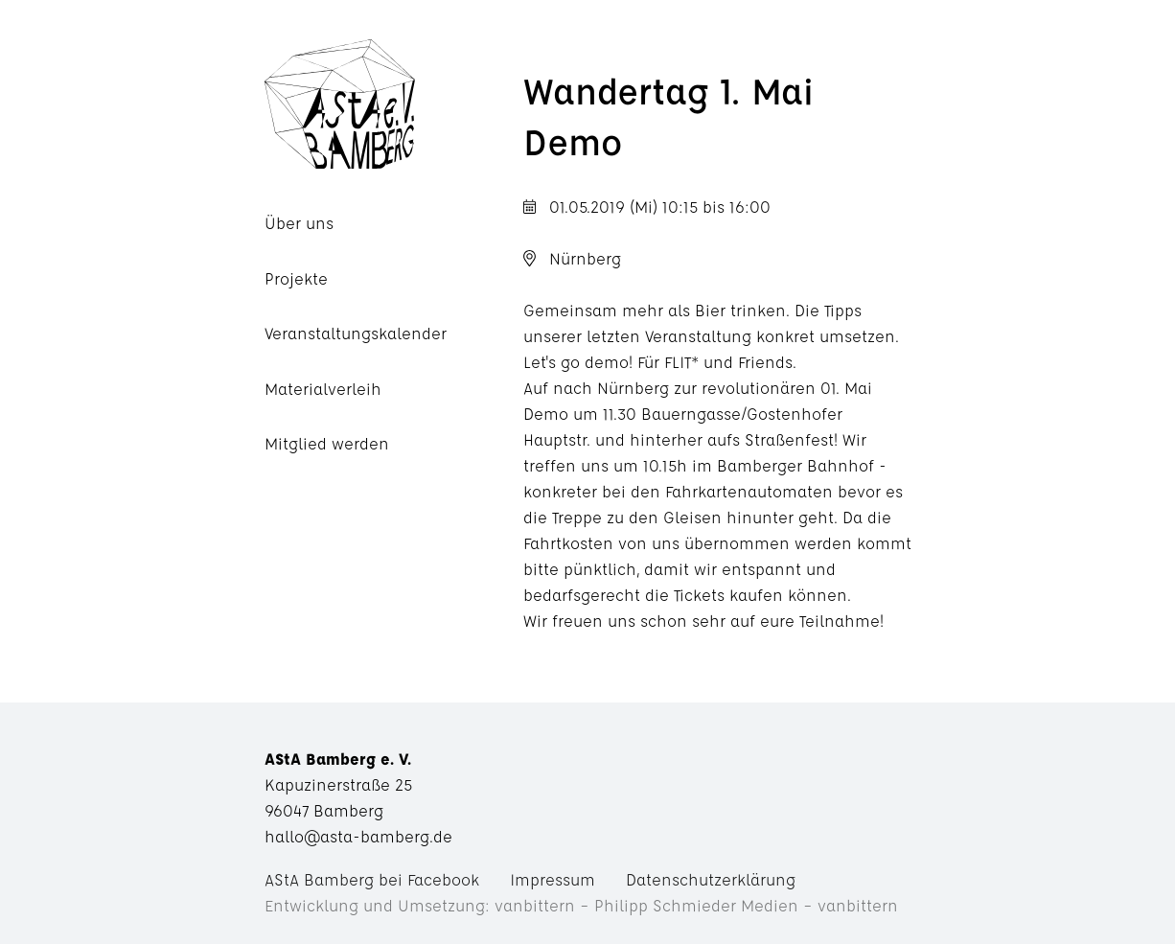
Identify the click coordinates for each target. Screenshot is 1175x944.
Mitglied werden (327, 443)
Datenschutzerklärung (710, 879)
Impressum (552, 879)
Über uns (299, 223)
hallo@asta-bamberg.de (358, 836)
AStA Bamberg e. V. (394, 104)
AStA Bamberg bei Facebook (372, 879)
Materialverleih (323, 389)
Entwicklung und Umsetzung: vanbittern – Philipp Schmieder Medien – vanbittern (581, 905)
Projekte (296, 278)
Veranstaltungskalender (356, 333)
